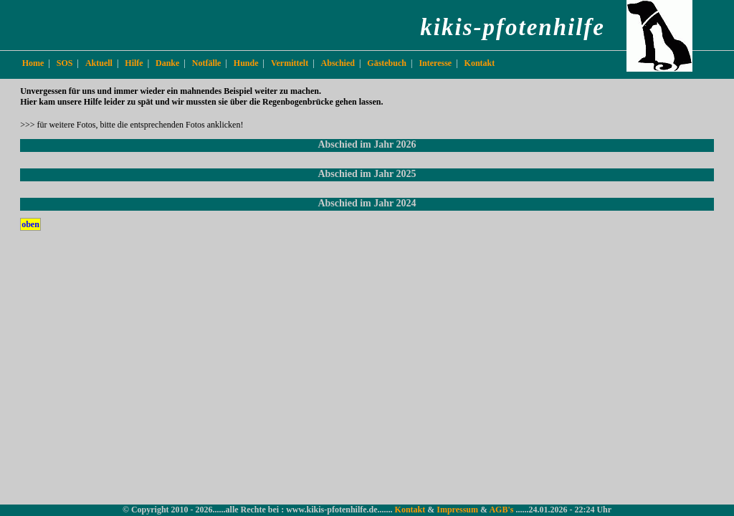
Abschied (338, 63)
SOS (65, 63)
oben (30, 224)
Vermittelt (289, 63)
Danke (167, 63)
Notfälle (206, 63)
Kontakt (479, 63)
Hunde (246, 63)
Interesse (435, 63)
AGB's (502, 510)
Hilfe (134, 63)
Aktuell (99, 63)
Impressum (458, 510)
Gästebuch (386, 63)
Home (33, 63)
